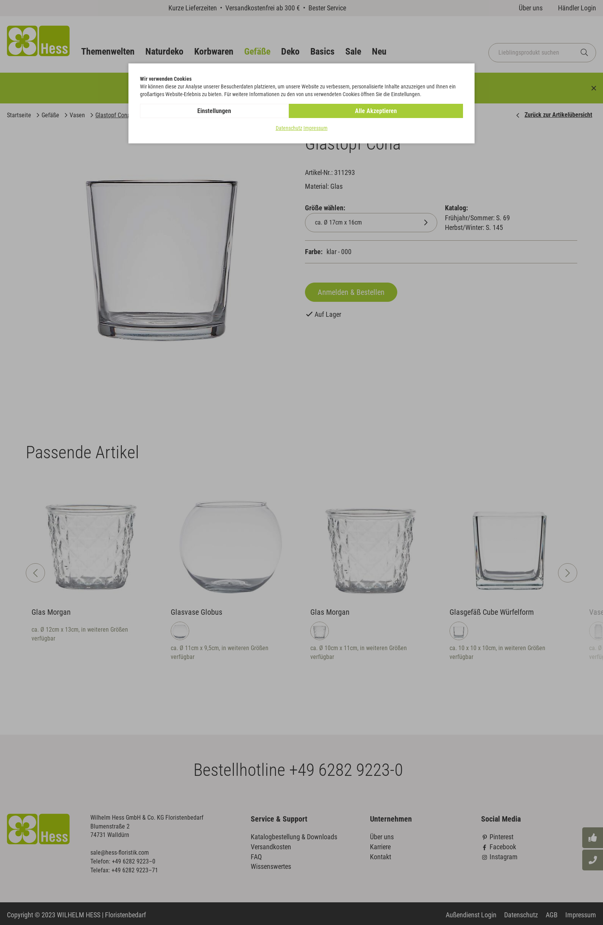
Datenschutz (289, 128)
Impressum (315, 128)
